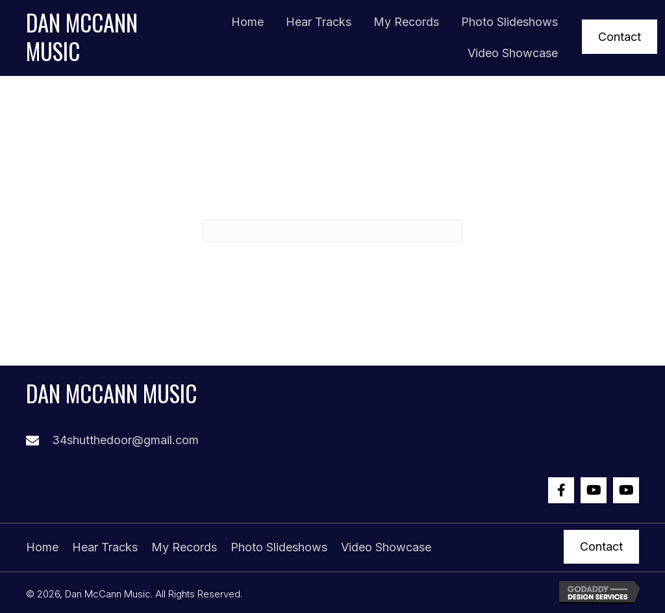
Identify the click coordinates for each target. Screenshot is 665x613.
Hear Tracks (105, 547)
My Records (184, 547)
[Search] (332, 230)
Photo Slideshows (279, 547)
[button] (619, 36)
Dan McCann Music (82, 36)
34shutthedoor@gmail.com (125, 440)
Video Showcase (386, 547)
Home (42, 547)
